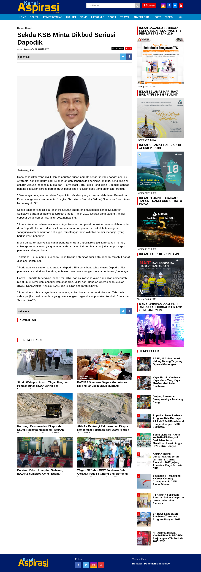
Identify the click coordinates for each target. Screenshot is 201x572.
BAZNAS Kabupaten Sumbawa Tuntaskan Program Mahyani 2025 (166, 516)
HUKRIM (71, 17)
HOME (22, 17)
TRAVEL (125, 17)
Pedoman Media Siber (157, 563)
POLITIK (34, 17)
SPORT (112, 17)
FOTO (158, 17)
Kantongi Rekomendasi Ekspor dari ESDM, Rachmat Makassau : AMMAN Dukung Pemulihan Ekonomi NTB (40, 430)
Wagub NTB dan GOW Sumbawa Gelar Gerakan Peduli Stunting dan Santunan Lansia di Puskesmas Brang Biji (102, 474)
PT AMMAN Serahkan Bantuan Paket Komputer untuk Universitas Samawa (168, 499)
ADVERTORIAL (142, 17)
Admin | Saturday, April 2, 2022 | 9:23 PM (33, 49)
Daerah (28, 28)
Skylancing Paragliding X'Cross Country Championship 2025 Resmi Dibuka (167, 480)
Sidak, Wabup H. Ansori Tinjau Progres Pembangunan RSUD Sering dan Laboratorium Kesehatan (42, 386)
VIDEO (169, 17)
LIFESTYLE (97, 17)
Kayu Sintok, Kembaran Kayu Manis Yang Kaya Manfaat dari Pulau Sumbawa (167, 382)
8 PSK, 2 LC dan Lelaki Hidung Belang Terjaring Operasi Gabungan (167, 361)
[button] (180, 15)
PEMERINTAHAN (52, 17)
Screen (149, 5)
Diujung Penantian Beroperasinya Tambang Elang (168, 399)
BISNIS (83, 17)
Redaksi (137, 563)
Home (20, 28)
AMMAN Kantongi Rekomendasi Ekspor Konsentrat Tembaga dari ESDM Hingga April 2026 (103, 430)
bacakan (117, 48)
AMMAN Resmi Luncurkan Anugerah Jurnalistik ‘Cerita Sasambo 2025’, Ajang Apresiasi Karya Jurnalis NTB (167, 460)
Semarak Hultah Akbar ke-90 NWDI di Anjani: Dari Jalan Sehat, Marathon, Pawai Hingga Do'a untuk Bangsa (167, 440)
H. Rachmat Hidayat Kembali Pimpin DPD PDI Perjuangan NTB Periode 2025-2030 (168, 537)
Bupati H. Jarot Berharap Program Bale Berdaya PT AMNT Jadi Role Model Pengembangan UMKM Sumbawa (168, 421)
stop (128, 48)
